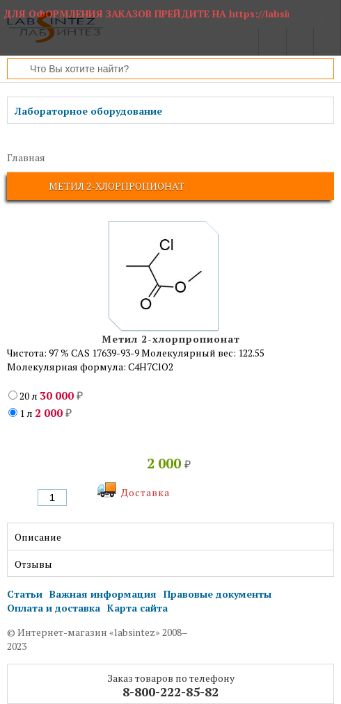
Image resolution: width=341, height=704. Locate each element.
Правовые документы (217, 593)
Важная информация (103, 593)
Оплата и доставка (53, 607)
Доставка (145, 492)
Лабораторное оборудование (88, 110)
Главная (26, 157)
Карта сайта (137, 607)
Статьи (24, 593)
